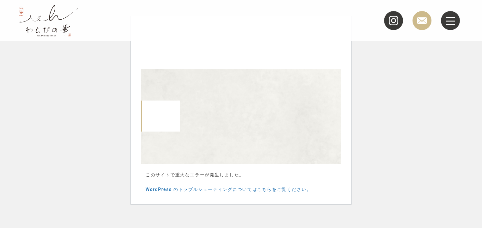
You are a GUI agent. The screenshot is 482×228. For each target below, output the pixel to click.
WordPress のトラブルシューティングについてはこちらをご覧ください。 (228, 189)
